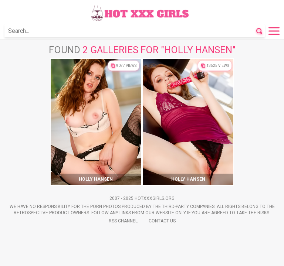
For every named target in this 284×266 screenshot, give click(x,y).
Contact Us (162, 221)
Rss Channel (123, 221)
